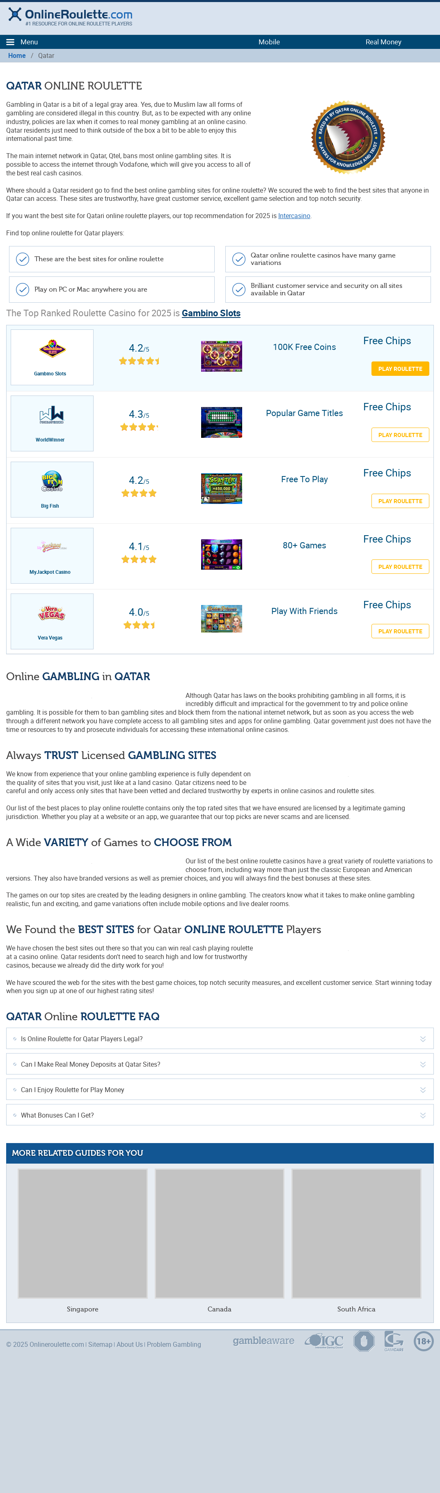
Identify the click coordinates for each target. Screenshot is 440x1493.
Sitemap (100, 1344)
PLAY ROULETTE (400, 435)
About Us (130, 1344)
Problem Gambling (174, 1344)
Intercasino (294, 215)
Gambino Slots (211, 313)
